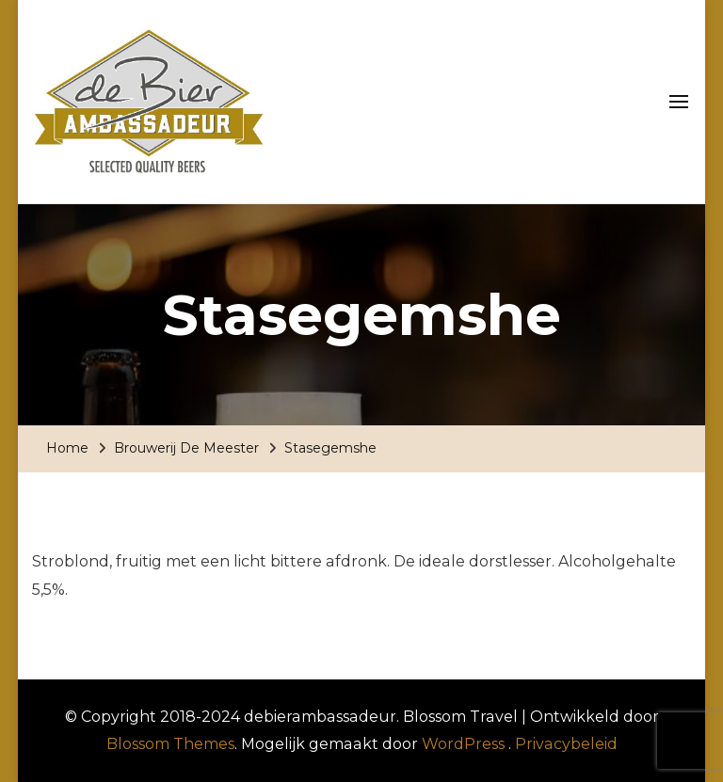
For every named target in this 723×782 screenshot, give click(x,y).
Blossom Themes (170, 744)
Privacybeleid (566, 744)
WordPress (463, 744)
